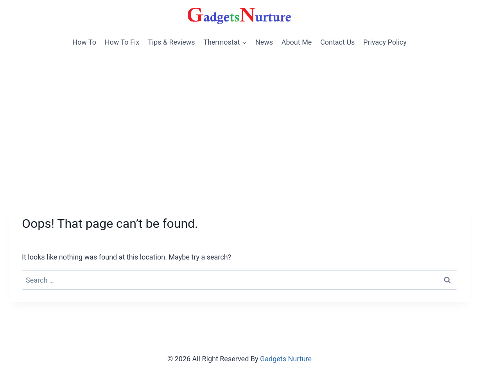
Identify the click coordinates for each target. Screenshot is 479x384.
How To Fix (122, 42)
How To (84, 42)
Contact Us (337, 42)
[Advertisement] (239, 111)
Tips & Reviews (171, 42)
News (264, 42)
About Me (297, 42)
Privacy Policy (385, 42)
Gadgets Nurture (286, 359)
